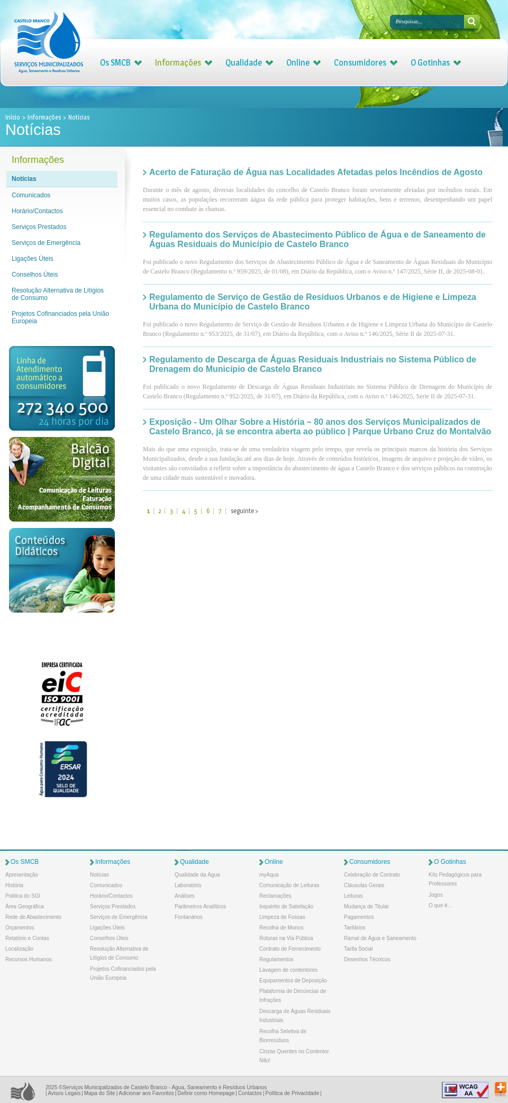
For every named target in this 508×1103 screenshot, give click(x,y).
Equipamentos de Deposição (293, 980)
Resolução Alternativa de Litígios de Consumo (58, 294)
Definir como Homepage (205, 1093)
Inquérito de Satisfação (286, 906)
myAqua (269, 875)
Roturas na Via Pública (286, 938)
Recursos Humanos (28, 959)
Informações (178, 63)
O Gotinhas (430, 63)
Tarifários (355, 928)
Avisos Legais (64, 1093)
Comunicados (31, 195)
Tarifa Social (358, 949)
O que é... (440, 905)
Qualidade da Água (197, 875)
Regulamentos (276, 959)
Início (13, 117)
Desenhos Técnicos (367, 959)
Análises (185, 896)
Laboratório (188, 885)
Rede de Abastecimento (33, 917)
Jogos (436, 895)
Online (298, 63)
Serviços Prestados (39, 227)
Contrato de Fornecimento (290, 949)
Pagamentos (359, 917)
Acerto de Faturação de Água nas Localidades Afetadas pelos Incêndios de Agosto (316, 172)
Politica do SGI (22, 896)
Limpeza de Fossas (282, 917)
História (14, 885)
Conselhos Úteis (35, 274)
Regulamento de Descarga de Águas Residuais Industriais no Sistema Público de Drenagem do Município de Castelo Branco (312, 364)
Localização (19, 949)
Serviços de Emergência (46, 243)
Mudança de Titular (366, 906)
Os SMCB (115, 63)
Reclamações (275, 896)
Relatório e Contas (27, 938)
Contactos (250, 1093)
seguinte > (244, 511)
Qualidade (243, 63)
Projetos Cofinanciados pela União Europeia (60, 317)
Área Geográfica (24, 906)
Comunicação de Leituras (289, 885)
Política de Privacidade (292, 1093)
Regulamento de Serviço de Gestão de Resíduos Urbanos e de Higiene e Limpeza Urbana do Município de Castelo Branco (312, 302)
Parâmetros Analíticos (200, 906)
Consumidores (360, 63)
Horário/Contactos (37, 211)
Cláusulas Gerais (364, 885)
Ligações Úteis (32, 258)
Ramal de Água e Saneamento (380, 938)
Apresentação (21, 875)
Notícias (24, 179)
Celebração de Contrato (372, 875)
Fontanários (189, 917)
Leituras (353, 896)
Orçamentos (19, 928)
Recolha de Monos (281, 928)
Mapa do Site (99, 1093)
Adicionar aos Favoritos (146, 1093)
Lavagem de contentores (288, 970)
